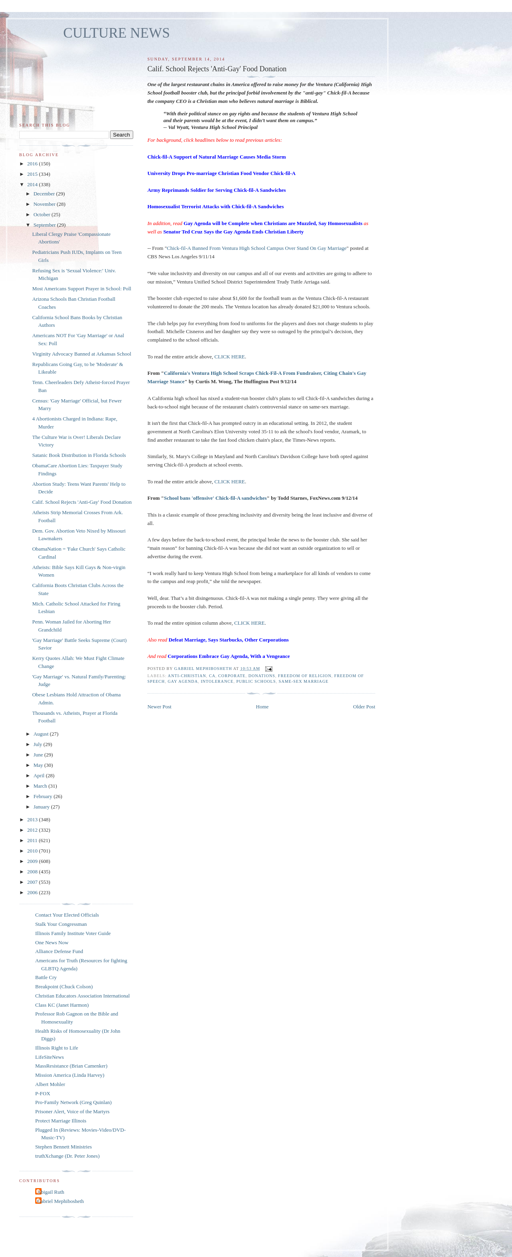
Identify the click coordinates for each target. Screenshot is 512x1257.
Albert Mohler (50, 1084)
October (43, 214)
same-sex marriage (303, 681)
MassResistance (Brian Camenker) (71, 1066)
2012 (33, 830)
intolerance (217, 681)
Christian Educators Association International (82, 996)
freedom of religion (304, 676)
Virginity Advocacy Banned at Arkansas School (81, 354)
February (44, 796)
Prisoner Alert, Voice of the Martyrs (72, 1111)
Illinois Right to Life (56, 1048)
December (45, 194)
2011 (33, 840)
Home (262, 707)
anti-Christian (187, 676)
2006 (33, 892)
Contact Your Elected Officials (67, 915)
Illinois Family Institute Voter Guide (73, 933)
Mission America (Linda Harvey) (69, 1075)
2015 (33, 174)
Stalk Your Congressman (61, 924)
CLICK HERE (229, 357)
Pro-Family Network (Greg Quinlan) (73, 1102)
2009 (33, 861)
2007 (33, 882)
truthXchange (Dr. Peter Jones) (67, 1156)
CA (212, 676)
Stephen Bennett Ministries (63, 1147)
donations (261, 676)
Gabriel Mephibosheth (60, 1201)
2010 (33, 851)
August (42, 734)
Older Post (364, 707)
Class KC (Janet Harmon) (62, 1005)
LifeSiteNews (49, 1057)
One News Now (51, 942)
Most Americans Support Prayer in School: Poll (81, 289)
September (45, 225)
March (41, 786)
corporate (232, 676)
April (40, 775)
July (39, 744)
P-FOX (42, 1093)
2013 (33, 820)
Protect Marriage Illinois (60, 1121)
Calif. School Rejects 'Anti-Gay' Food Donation (82, 502)
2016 (33, 164)
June (39, 755)
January (42, 807)
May (39, 765)
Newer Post (159, 707)
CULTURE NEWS (116, 33)
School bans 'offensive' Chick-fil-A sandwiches (215, 498)
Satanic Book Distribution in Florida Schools (79, 455)
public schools (256, 681)
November (45, 204)
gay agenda (183, 681)
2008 (33, 872)
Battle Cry (46, 977)
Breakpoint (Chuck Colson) (64, 986)
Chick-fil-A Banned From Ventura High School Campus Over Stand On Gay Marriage (256, 248)
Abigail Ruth (50, 1192)
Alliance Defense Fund (59, 951)
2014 (33, 184)
